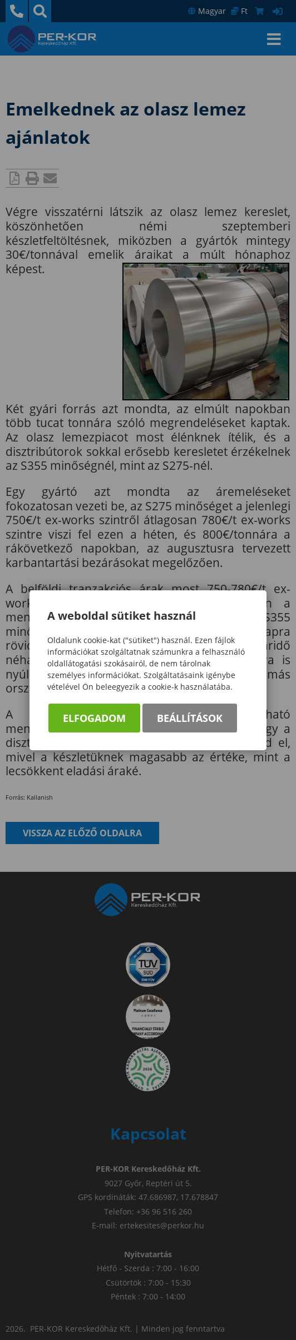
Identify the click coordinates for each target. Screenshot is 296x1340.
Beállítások (190, 718)
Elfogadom (94, 718)
